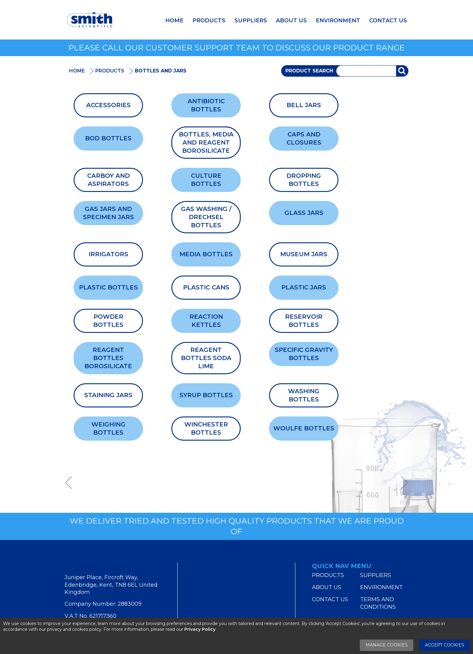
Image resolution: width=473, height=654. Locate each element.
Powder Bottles (108, 320)
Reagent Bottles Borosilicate (108, 358)
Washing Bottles (303, 395)
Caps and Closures (304, 138)
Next (402, 483)
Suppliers (250, 20)
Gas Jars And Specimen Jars (108, 213)
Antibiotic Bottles (206, 105)
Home (174, 20)
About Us (291, 20)
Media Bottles (206, 254)
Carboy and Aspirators (108, 179)
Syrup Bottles (206, 395)
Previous (71, 483)
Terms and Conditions (378, 603)
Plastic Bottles (108, 287)
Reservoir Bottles (303, 320)
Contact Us (388, 20)
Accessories (108, 105)
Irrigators (108, 254)
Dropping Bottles (304, 179)
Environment (338, 20)
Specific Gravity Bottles (304, 354)
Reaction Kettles (206, 320)
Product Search (309, 71)
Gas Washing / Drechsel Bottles (206, 217)
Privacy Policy (199, 629)
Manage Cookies (387, 645)
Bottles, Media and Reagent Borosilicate (206, 142)
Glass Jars (303, 212)
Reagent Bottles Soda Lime (206, 358)
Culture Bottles (206, 179)
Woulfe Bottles (303, 428)
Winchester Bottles (206, 428)
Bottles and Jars (160, 71)
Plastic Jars (303, 287)
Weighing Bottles (108, 428)
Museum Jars (303, 254)
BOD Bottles (108, 138)
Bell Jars (304, 105)
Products (208, 20)
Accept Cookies (444, 645)
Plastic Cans (206, 287)
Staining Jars (108, 395)
